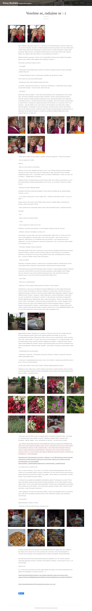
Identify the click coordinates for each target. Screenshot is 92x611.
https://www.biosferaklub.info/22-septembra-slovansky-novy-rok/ (36, 584)
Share (21, 593)
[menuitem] (71, 3)
